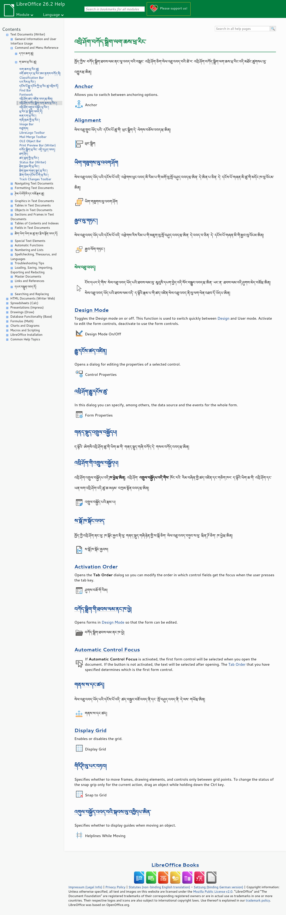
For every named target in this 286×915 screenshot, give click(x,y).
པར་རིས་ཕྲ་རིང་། (27, 82)
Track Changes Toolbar (35, 179)
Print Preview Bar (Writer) (37, 145)
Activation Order (96, 566)
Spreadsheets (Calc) (24, 303)
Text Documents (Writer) (27, 34)
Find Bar (25, 90)
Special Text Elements (30, 241)
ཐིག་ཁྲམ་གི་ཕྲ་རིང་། (29, 166)
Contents (11, 29)
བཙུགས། (23, 128)
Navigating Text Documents (34, 183)
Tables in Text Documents (33, 205)
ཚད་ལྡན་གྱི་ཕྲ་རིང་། (29, 158)
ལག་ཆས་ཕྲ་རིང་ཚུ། (29, 69)
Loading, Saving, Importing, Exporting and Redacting (31, 269)
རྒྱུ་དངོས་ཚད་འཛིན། (90, 350)
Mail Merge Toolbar (32, 137)
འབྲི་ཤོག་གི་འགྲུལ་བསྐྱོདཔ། (96, 462)
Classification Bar (31, 78)
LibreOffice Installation (26, 335)
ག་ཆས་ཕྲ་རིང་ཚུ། (27, 62)
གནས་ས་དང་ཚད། (89, 684)
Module (22, 14)
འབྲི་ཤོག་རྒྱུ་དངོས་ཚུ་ (91, 391)
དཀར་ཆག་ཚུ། (26, 53)
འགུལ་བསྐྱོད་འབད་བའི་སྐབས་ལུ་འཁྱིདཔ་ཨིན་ (112, 811)
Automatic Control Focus (107, 649)
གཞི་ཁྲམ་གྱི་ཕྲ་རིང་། (29, 120)
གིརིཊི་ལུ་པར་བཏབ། (90, 765)
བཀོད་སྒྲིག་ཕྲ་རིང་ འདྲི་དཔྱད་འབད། (37, 149)
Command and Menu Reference (36, 48)
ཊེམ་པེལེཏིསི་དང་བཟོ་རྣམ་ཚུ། (29, 194)
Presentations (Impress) (27, 307)
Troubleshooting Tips (29, 263)
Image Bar (26, 124)
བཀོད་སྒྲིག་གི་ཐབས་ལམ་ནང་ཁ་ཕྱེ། (103, 608)
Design (223, 318)
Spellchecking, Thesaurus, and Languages (33, 256)
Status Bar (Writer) (32, 162)
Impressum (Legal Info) (85, 887)
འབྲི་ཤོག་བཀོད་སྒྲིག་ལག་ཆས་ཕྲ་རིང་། (38, 103)
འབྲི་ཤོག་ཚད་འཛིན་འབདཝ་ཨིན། (35, 99)
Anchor (83, 86)
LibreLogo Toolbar (32, 133)
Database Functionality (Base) (31, 316)
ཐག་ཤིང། (23, 154)
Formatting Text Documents (34, 188)
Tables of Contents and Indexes (37, 223)
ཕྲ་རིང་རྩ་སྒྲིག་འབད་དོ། (30, 111)
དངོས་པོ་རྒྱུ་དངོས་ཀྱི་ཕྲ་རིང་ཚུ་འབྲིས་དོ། (38, 86)
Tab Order (237, 664)
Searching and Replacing (32, 294)
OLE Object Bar (30, 141)
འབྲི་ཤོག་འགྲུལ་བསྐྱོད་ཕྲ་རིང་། (34, 107)
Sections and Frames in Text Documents (32, 216)
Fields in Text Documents (32, 228)
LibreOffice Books (175, 864)
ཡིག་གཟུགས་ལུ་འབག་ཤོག (96, 162)
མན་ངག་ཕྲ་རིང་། (27, 116)
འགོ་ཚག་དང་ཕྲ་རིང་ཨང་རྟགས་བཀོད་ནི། (39, 73)
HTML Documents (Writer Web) (32, 298)
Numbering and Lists (29, 250)
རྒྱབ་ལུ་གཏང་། (86, 220)
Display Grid (90, 730)
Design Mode (91, 309)
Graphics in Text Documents (34, 201)
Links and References (29, 281)
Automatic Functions (29, 245)
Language (51, 14)
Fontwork (26, 94)
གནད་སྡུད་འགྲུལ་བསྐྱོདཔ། (95, 432)
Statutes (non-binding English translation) (159, 887)
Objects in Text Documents (33, 210)
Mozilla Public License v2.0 (213, 891)
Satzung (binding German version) (218, 887)
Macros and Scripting (25, 330)
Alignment (87, 119)
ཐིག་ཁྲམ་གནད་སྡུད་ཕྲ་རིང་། (33, 171)
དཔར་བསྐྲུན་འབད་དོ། (25, 287)
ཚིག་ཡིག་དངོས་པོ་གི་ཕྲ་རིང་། (33, 175)
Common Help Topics (25, 339)
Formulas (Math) (22, 321)
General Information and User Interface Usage (33, 41)
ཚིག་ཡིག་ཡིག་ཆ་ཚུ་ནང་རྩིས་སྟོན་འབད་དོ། (36, 233)
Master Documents (28, 276)
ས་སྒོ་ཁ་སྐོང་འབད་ (89, 520)
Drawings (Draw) (22, 312)
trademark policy (258, 900)
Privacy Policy (115, 887)
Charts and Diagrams (24, 325)
